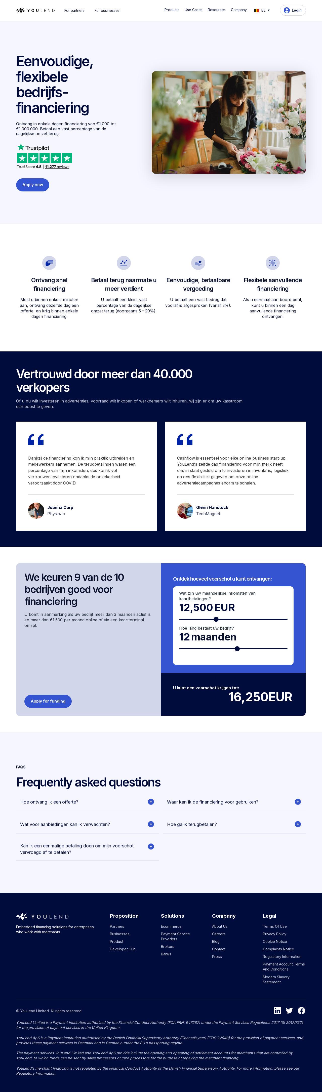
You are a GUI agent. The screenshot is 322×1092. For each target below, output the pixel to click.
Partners (117, 926)
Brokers (167, 946)
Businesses (120, 934)
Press (217, 956)
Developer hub (123, 949)
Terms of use (275, 926)
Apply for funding (48, 701)
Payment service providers (175, 936)
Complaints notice (278, 949)
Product (116, 941)
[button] (173, 10)
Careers (219, 934)
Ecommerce (171, 926)
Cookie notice (275, 941)
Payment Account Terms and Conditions (284, 966)
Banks (166, 954)
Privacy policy (274, 934)
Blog (216, 941)
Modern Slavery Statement (276, 979)
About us (220, 926)
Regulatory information (282, 956)
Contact (218, 949)
